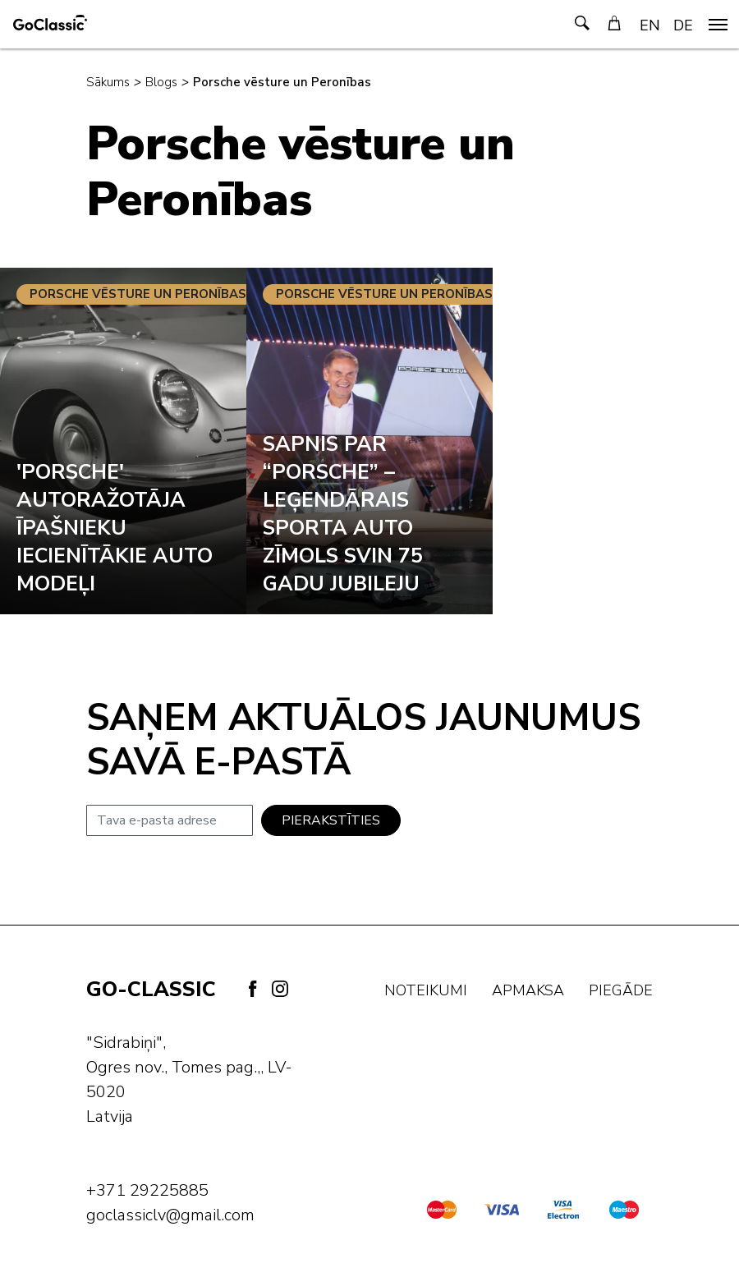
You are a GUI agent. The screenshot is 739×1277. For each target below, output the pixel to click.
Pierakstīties (331, 820)
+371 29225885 (147, 1190)
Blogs (161, 82)
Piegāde (621, 990)
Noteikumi (425, 990)
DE (683, 25)
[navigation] (717, 24)
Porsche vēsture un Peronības (282, 82)
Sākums (108, 82)
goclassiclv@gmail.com (170, 1215)
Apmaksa (528, 990)
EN (650, 25)
